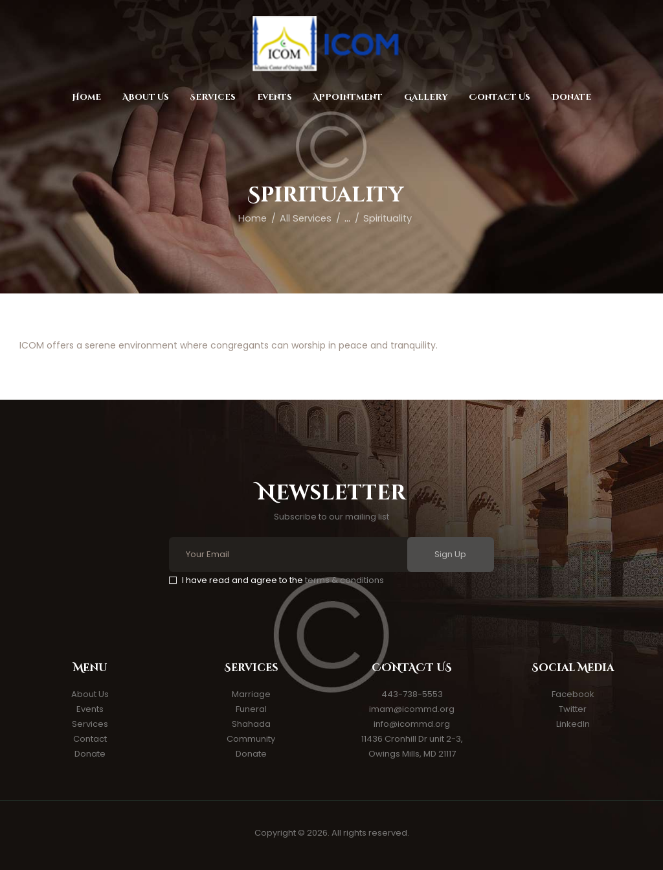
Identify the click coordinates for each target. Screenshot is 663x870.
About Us (90, 694)
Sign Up (450, 554)
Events (90, 709)
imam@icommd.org (412, 709)
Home (252, 218)
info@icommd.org (412, 724)
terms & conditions (344, 580)
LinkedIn (573, 724)
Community (251, 739)
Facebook (573, 694)
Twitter (573, 709)
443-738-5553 (412, 694)
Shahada (251, 724)
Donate (90, 754)
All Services (306, 218)
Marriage (251, 694)
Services (90, 724)
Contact (90, 739)
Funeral (251, 709)
